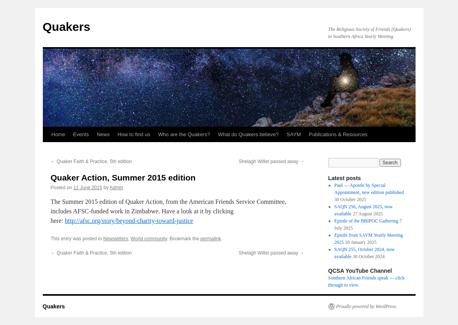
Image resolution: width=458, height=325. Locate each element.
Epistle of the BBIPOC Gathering (366, 221)
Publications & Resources (338, 134)
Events (81, 134)
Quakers (66, 26)
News (103, 134)
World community (149, 238)
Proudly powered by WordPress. (366, 306)
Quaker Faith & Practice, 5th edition (91, 161)
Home (58, 134)
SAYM (294, 134)
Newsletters (115, 238)
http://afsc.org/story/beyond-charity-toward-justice (129, 220)
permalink (210, 238)
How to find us (133, 134)
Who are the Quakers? (184, 134)
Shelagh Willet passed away (271, 161)
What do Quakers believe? (248, 134)
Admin (116, 187)
